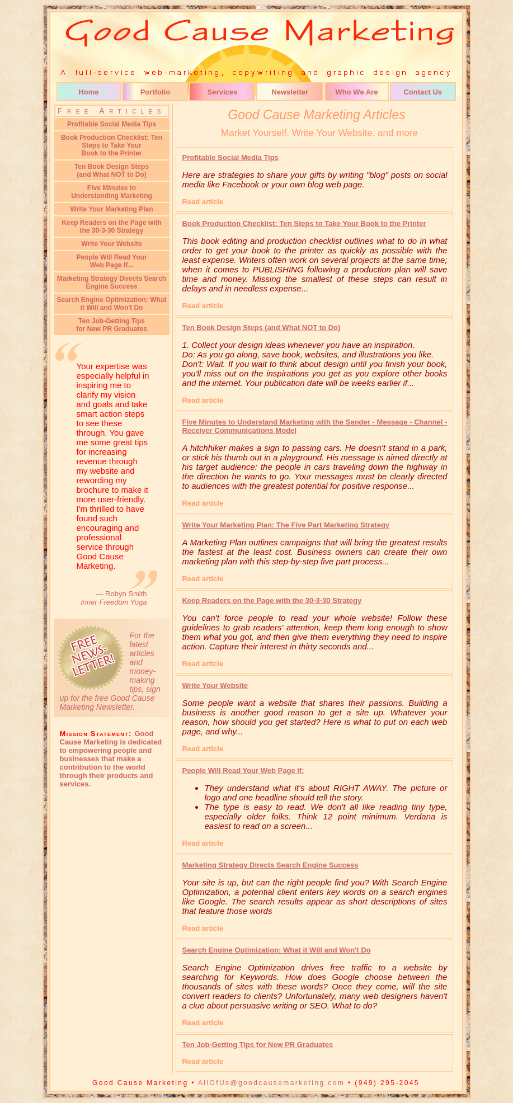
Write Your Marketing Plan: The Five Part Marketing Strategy (285, 525)
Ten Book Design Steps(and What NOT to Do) (111, 170)
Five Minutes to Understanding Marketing (111, 192)
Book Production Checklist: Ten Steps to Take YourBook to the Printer (111, 145)
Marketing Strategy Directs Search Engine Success (111, 282)
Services (223, 92)
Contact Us (422, 92)
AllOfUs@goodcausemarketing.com (271, 1083)
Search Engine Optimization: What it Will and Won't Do (111, 304)
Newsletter (289, 92)
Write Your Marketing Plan (111, 209)
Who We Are (357, 92)
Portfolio (155, 92)
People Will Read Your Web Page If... (111, 261)
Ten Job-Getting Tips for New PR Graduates (257, 1044)
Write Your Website (111, 244)
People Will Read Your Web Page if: (243, 770)
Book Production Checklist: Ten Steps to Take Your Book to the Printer (304, 223)
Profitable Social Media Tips (111, 124)
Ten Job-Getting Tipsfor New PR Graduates (111, 325)
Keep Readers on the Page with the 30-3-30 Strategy (112, 226)
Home (88, 92)
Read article (202, 201)
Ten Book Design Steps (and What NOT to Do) (261, 327)
